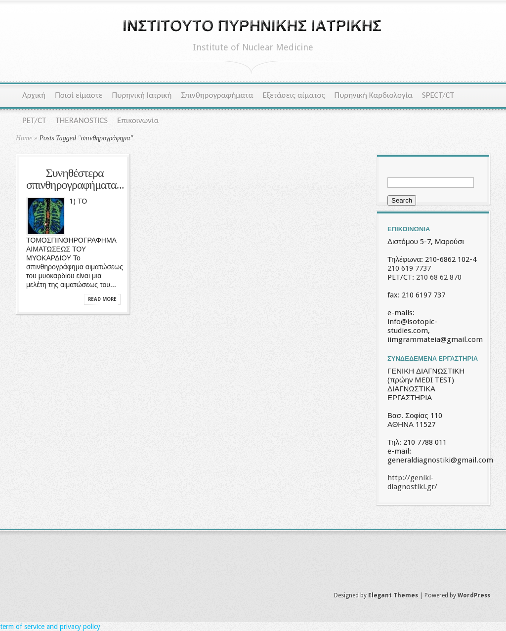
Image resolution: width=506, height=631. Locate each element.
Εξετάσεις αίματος (293, 95)
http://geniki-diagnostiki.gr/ (412, 482)
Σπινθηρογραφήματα (217, 95)
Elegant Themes (393, 595)
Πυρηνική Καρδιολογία (374, 95)
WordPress (474, 595)
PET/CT (34, 120)
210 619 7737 (409, 268)
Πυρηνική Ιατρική (142, 95)
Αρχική (33, 95)
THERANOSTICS (81, 120)
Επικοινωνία (138, 120)
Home (24, 138)
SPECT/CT (438, 95)
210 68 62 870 (439, 277)
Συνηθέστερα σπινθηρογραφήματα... (75, 180)
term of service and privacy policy (50, 627)
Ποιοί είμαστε (78, 95)
